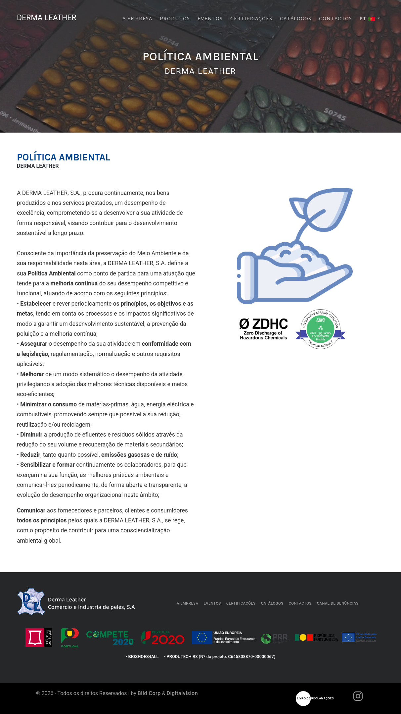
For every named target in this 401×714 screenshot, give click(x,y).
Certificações (251, 17)
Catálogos (295, 17)
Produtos (175, 17)
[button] (370, 17)
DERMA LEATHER (51, 17)
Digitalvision (182, 693)
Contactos (335, 17)
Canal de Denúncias (338, 603)
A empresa (137, 17)
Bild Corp (149, 693)
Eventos (210, 17)
